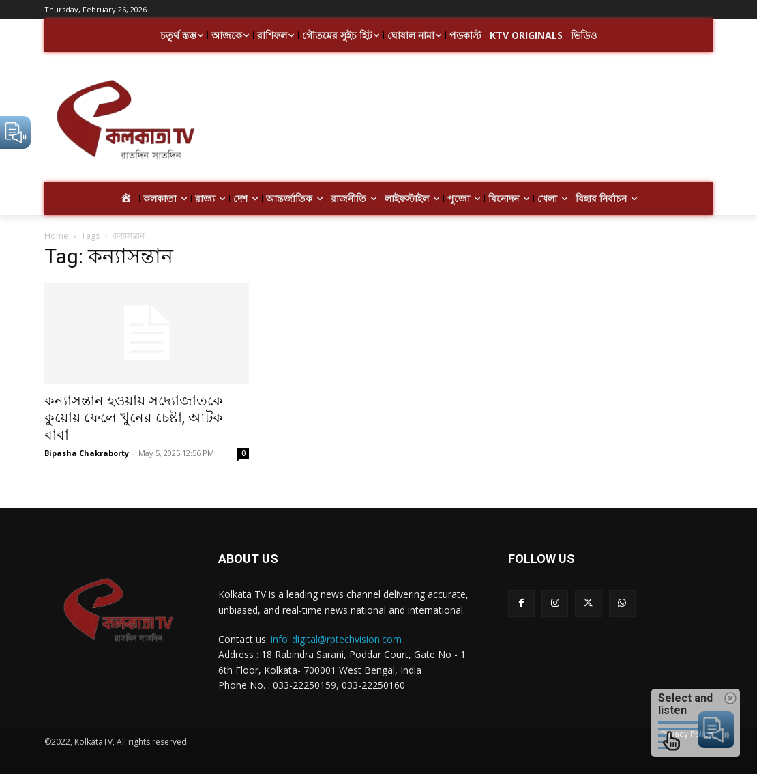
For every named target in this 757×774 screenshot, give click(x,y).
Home (56, 236)
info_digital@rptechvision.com (336, 639)
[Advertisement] (459, 121)
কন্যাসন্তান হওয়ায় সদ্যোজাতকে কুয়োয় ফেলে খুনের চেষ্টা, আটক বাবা (133, 417)
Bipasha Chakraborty (86, 453)
